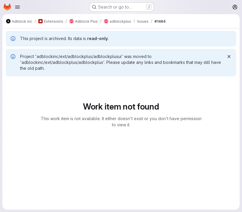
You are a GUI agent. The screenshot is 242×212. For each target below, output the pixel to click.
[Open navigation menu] (17, 7)
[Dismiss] (229, 56)
